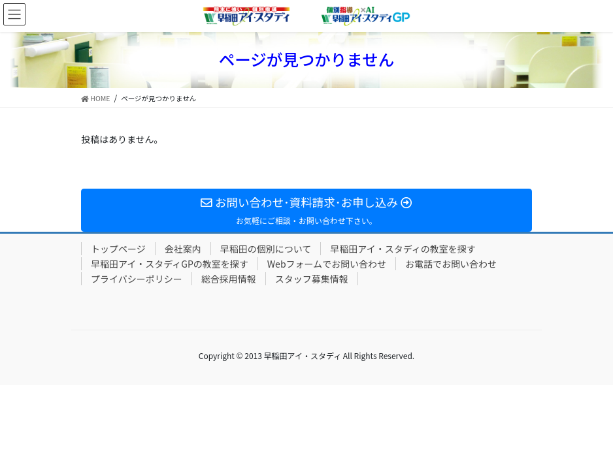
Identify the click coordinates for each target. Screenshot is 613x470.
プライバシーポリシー (136, 278)
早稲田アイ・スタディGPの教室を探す (169, 263)
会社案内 (183, 248)
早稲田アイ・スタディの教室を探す (402, 248)
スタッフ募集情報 (311, 278)
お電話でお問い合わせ (451, 263)
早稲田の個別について (266, 248)
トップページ (118, 248)
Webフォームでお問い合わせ (326, 263)
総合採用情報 (228, 278)
